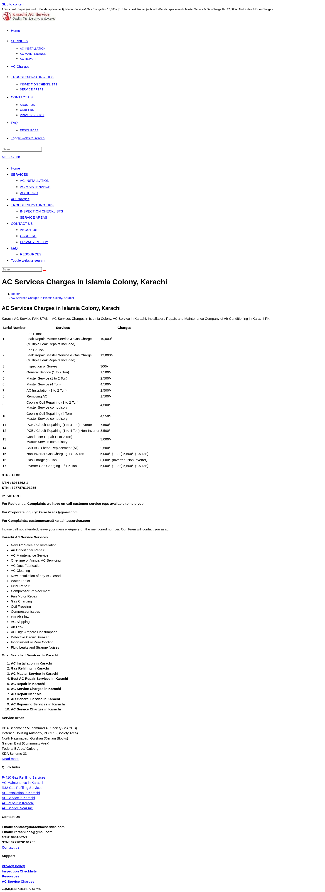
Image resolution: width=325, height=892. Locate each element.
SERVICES (19, 174)
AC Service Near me (17, 808)
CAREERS (28, 236)
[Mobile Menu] (11, 157)
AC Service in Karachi (18, 798)
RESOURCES (31, 254)
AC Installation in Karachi (21, 793)
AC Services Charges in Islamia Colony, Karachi (42, 298)
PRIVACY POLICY (34, 242)
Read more (10, 759)
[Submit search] (44, 270)
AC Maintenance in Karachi (22, 783)
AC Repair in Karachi (18, 803)
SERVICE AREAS (33, 217)
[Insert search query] (22, 149)
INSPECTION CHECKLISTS (41, 211)
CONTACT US (22, 223)
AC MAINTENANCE (35, 187)
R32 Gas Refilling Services (22, 788)
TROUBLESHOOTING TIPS (32, 205)
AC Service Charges (18, 881)
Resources (10, 876)
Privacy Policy (13, 866)
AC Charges (20, 199)
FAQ (14, 248)
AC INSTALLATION (34, 180)
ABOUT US (28, 230)
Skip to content (13, 4)
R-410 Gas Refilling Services (23, 777)
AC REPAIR (29, 193)
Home (15, 168)
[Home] (15, 293)
